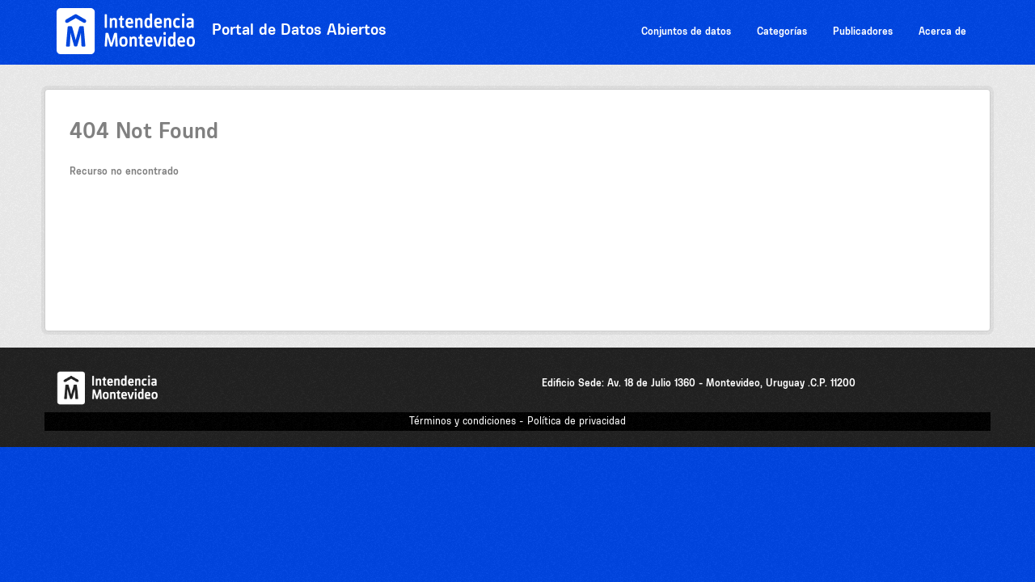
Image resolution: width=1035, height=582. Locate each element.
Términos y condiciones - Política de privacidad (517, 421)
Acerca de (942, 31)
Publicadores (863, 31)
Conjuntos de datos (686, 31)
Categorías (782, 31)
